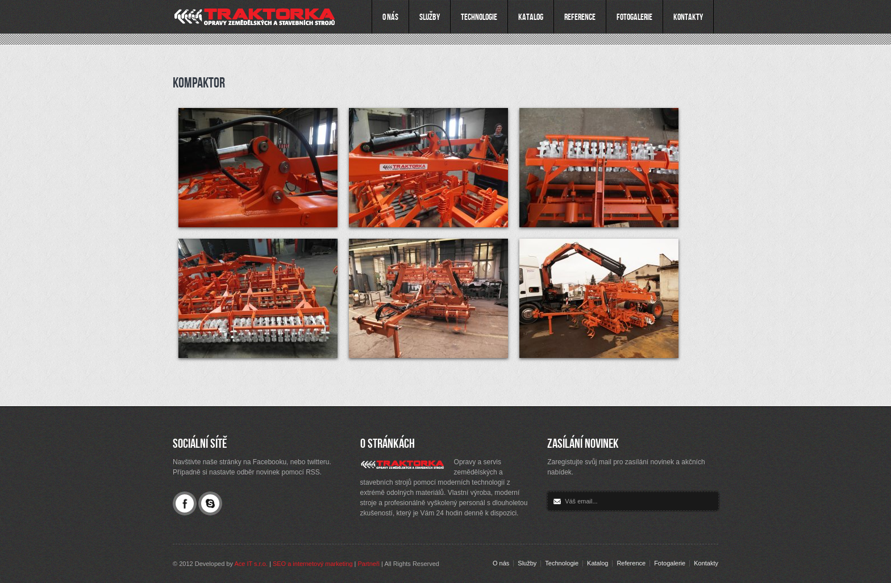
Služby (527, 563)
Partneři (369, 563)
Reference (631, 563)
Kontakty (706, 563)
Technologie (561, 563)
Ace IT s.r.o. (251, 563)
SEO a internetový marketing (313, 563)
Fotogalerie (669, 563)
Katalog (597, 563)
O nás (501, 563)
